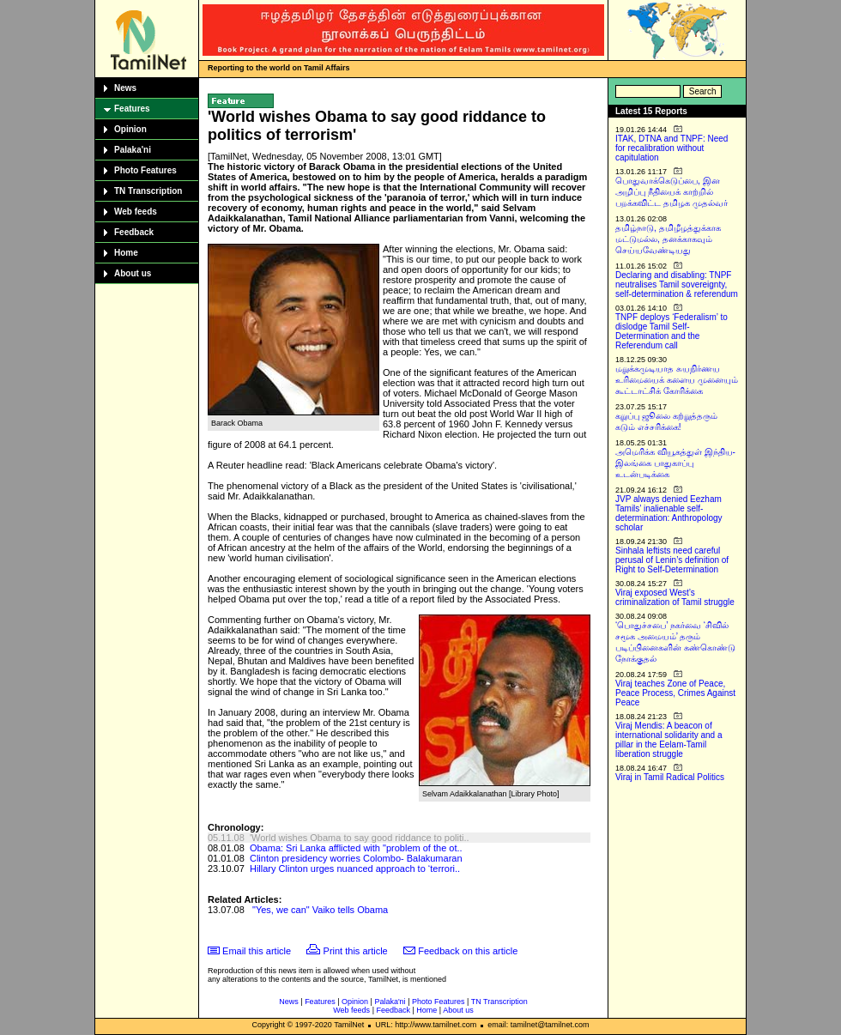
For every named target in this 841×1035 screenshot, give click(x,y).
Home (126, 252)
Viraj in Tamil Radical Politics (669, 777)
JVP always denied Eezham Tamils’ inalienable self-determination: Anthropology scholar (669, 513)
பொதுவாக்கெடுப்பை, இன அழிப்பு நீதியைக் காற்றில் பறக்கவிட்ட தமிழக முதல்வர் (671, 192)
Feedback (134, 232)
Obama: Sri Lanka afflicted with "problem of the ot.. (356, 848)
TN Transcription (148, 191)
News (125, 88)
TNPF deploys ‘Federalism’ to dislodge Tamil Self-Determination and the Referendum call (671, 331)
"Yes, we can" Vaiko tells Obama (320, 910)
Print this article (356, 951)
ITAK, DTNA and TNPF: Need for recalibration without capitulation (671, 148)
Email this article (256, 951)
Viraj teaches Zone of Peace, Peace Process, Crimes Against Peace (675, 693)
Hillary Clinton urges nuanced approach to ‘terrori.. (355, 868)
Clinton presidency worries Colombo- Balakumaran (356, 858)
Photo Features (145, 170)
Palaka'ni (132, 149)
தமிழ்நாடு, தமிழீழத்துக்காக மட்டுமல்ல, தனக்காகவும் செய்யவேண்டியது (668, 239)
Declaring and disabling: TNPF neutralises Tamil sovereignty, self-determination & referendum (676, 284)
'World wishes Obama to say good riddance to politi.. (359, 837)
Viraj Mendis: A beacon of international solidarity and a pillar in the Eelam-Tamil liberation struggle (669, 740)
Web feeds (135, 211)
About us (132, 273)
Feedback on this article (467, 951)
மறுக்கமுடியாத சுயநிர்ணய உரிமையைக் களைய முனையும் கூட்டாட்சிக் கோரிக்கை (676, 380)
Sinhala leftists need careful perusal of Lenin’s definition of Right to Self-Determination (672, 560)
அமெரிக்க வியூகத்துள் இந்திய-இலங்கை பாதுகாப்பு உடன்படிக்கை (675, 463)
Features (132, 108)
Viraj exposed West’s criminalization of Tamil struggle (675, 597)
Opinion (130, 129)
